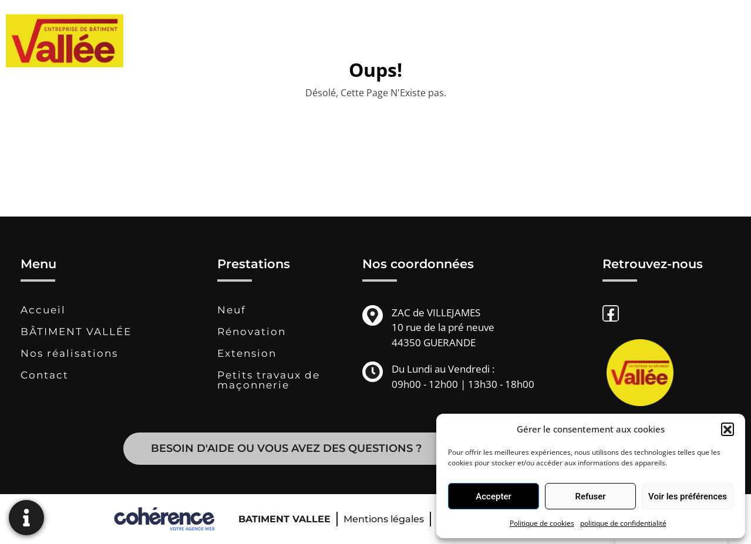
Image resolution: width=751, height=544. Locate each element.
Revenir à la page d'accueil (376, 129)
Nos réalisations (537, 40)
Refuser (590, 496)
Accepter (493, 496)
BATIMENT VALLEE (284, 519)
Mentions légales (383, 519)
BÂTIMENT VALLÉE (344, 40)
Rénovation (251, 331)
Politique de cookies (542, 523)
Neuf (231, 310)
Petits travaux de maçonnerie (268, 380)
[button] (727, 429)
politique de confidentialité (623, 523)
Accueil (43, 310)
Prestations (444, 40)
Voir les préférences (687, 496)
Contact (615, 40)
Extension (247, 353)
